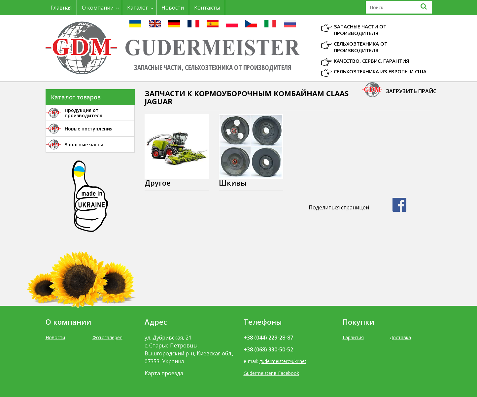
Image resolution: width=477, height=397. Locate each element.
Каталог (137, 7)
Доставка (400, 337)
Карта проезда (164, 373)
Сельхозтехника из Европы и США (380, 71)
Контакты (207, 7)
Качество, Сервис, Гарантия (371, 60)
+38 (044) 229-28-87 (268, 337)
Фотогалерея (107, 337)
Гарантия (353, 337)
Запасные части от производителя (360, 29)
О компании (98, 7)
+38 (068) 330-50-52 (268, 349)
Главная (61, 7)
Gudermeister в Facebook (271, 373)
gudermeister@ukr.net (282, 361)
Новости (172, 7)
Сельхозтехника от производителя (361, 47)
